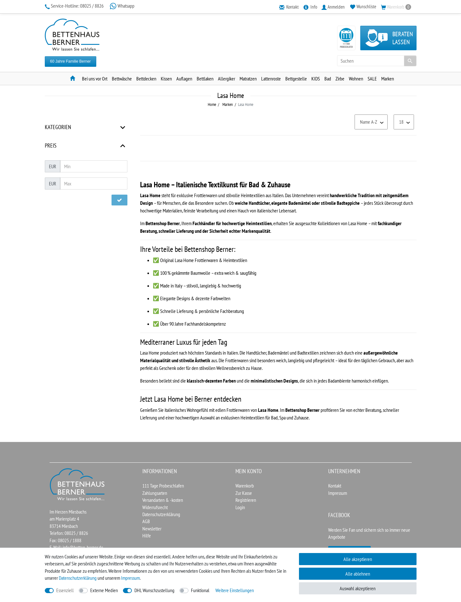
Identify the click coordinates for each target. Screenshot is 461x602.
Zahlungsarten (154, 493)
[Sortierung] (371, 121)
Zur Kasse (243, 493)
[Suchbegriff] (377, 60)
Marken (387, 78)
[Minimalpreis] (93, 166)
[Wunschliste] (363, 6)
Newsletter (151, 528)
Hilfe (146, 535)
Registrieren (245, 500)
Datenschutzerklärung (161, 514)
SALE (372, 78)
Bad (327, 78)
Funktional (200, 590)
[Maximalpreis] (93, 183)
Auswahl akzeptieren (358, 588)
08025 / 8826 (75, 6)
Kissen (166, 78)
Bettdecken (146, 78)
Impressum (337, 493)
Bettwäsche (122, 78)
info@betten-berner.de (83, 547)
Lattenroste (271, 78)
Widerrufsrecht (155, 507)
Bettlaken (205, 78)
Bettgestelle (296, 78)
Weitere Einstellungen (234, 590)
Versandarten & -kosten (162, 500)
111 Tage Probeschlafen (163, 485)
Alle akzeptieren (357, 559)
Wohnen (356, 78)
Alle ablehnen (357, 574)
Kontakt (334, 485)
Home (212, 104)
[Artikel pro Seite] (404, 121)
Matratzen (248, 78)
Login (240, 507)
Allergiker (226, 78)
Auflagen (184, 78)
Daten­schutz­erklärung (78, 578)
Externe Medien (104, 590)
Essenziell (65, 590)
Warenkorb (244, 485)
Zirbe (340, 78)
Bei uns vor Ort (94, 78)
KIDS (315, 78)
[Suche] (410, 61)
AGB (146, 521)
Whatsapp (122, 6)
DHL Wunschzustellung (154, 590)
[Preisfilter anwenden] (119, 200)
